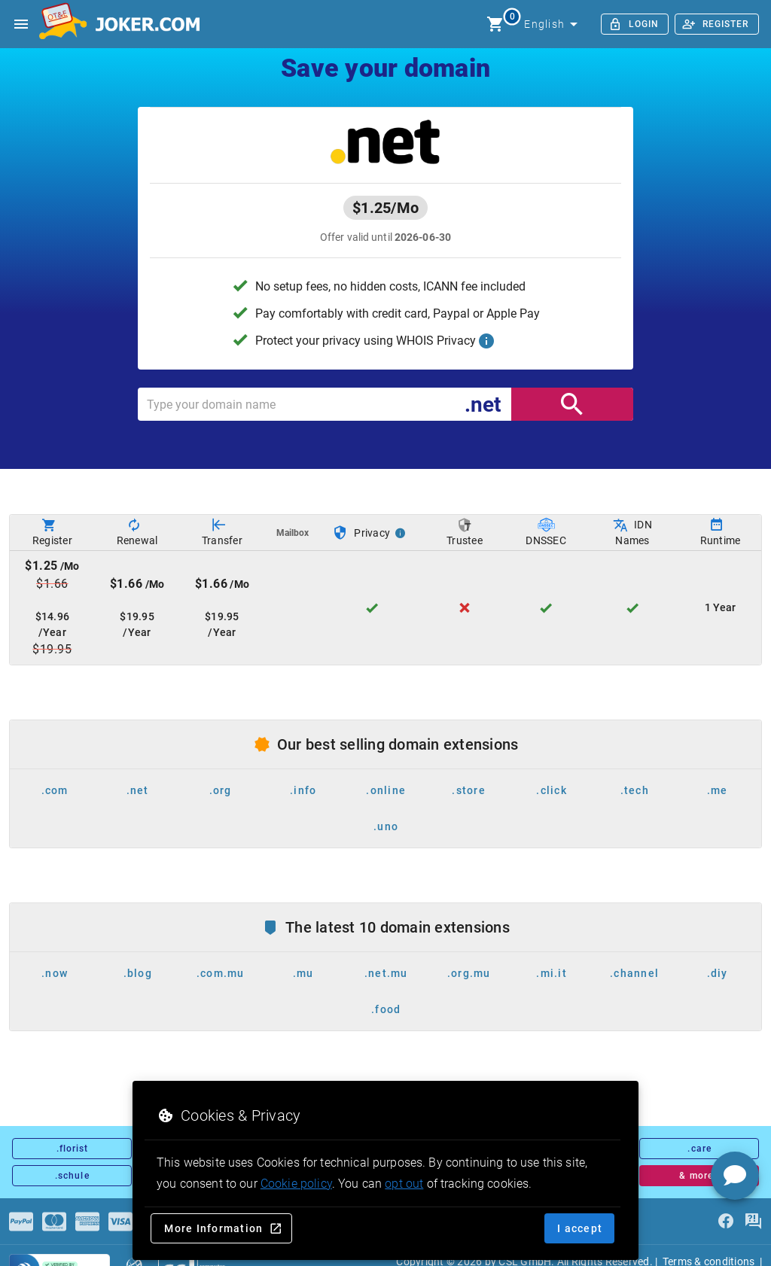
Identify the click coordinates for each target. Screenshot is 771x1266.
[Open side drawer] (21, 24)
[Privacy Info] (400, 532)
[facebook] (726, 1221)
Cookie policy (296, 1183)
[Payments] (21, 1222)
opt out (404, 1183)
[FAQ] (753, 1221)
